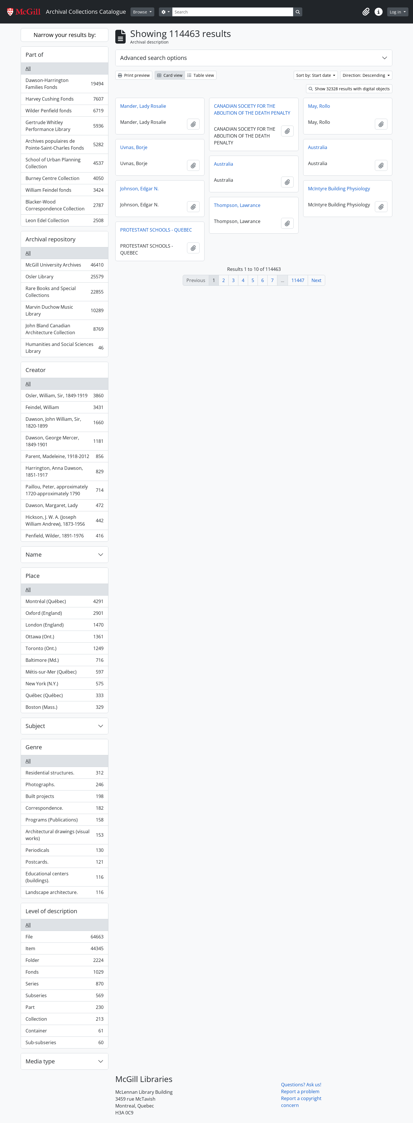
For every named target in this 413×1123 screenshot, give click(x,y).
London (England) (64, 626)
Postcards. (64, 863)
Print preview (134, 75)
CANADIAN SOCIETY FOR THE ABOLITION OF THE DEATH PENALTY (252, 109)
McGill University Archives (64, 266)
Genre (34, 747)
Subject (35, 726)
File (64, 938)
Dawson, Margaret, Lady (64, 506)
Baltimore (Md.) (64, 661)
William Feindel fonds (64, 191)
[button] (366, 11)
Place (33, 576)
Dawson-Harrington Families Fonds (64, 83)
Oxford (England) (64, 614)
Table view (200, 75)
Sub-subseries (64, 1043)
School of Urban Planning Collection (64, 163)
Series (64, 985)
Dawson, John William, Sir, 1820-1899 (64, 422)
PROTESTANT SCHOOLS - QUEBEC (156, 230)
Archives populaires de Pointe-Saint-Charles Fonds (64, 144)
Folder (64, 961)
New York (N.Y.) (64, 685)
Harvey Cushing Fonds (64, 100)
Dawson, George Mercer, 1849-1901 (64, 441)
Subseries (64, 996)
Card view (169, 75)
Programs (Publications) (64, 821)
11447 (297, 280)
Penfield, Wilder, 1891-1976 (64, 536)
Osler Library (64, 278)
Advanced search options (153, 58)
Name (34, 554)
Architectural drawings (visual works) (64, 835)
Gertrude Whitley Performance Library (64, 125)
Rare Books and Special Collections (64, 291)
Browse (140, 12)
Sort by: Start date (314, 75)
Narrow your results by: (65, 35)
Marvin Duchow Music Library (64, 310)
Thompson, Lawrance (237, 205)
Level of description (51, 911)
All (28, 68)
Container (64, 1032)
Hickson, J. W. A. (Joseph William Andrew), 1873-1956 (64, 520)
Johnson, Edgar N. (139, 188)
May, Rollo (319, 106)
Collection (64, 1020)
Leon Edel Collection (64, 221)
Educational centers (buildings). (64, 877)
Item (64, 949)
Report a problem (300, 1091)
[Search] (232, 11)
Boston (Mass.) (64, 708)
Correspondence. (64, 809)
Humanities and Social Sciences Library (64, 347)
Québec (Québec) (64, 696)
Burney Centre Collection (64, 179)
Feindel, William (64, 408)
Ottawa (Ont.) (64, 638)
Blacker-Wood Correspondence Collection (64, 205)
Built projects (64, 797)
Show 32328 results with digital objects (349, 88)
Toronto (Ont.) (64, 649)
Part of (34, 54)
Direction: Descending (364, 75)
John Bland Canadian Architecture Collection (64, 329)
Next (316, 280)
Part (64, 1008)
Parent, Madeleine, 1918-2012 (64, 457)
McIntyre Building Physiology (339, 188)
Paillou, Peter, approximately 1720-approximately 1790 (64, 490)
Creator (36, 370)
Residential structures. (64, 774)
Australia (317, 147)
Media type (40, 1061)
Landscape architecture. (64, 893)
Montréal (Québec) (64, 602)
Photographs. (64, 786)
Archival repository (50, 239)
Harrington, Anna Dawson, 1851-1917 (64, 471)
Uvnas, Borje (133, 147)
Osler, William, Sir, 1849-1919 (64, 397)
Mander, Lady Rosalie (143, 106)
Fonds (64, 973)
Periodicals (64, 851)
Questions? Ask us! (301, 1084)
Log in (396, 12)
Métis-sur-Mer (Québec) (64, 673)
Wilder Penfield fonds (64, 112)
